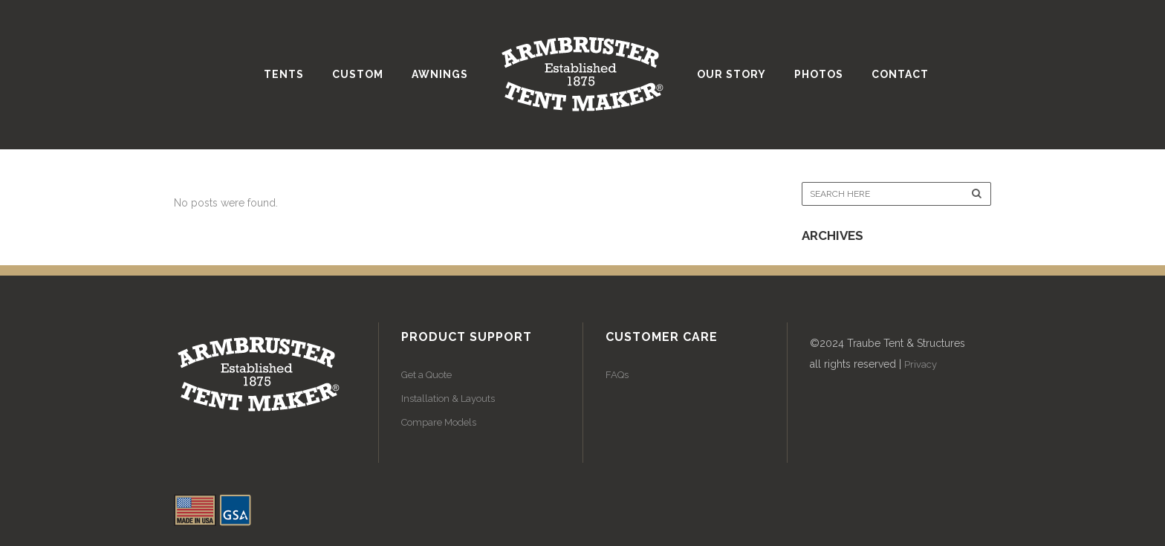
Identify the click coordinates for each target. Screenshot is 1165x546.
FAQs (617, 374)
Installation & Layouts (448, 398)
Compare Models (438, 422)
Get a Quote (426, 374)
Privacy (920, 364)
